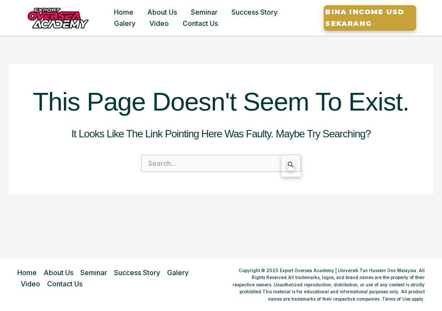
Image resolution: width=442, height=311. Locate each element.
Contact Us (200, 23)
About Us (162, 12)
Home (123, 12)
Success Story (254, 12)
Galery (125, 23)
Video (159, 23)
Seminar (204, 12)
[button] (370, 18)
